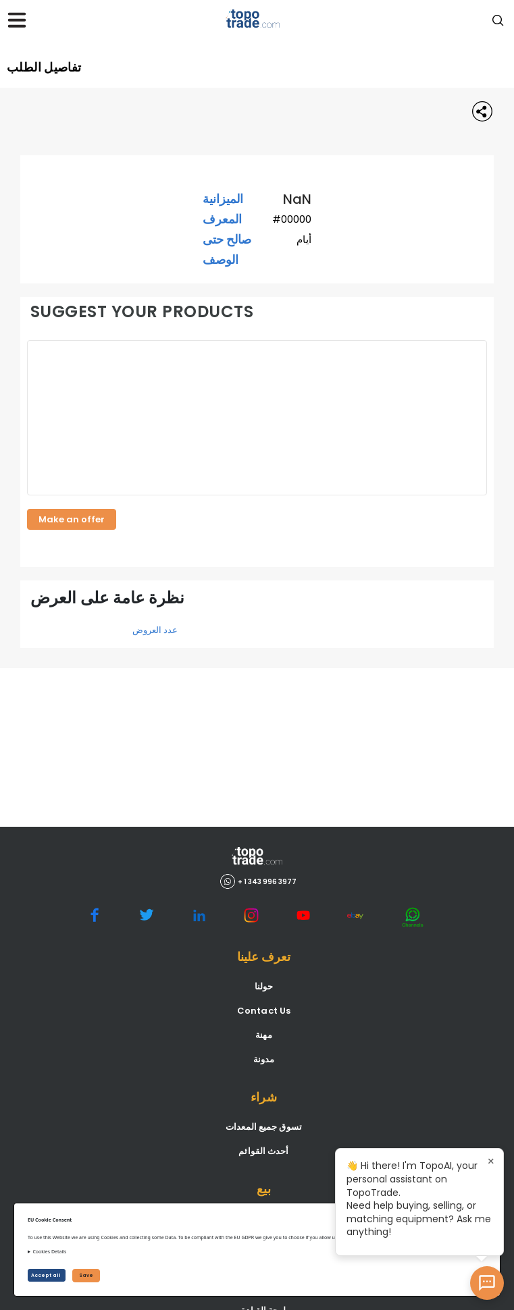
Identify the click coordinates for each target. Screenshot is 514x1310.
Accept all (46, 1275)
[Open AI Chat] (487, 1283)
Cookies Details (49, 1252)
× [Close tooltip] (491, 1161)
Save (86, 1275)
